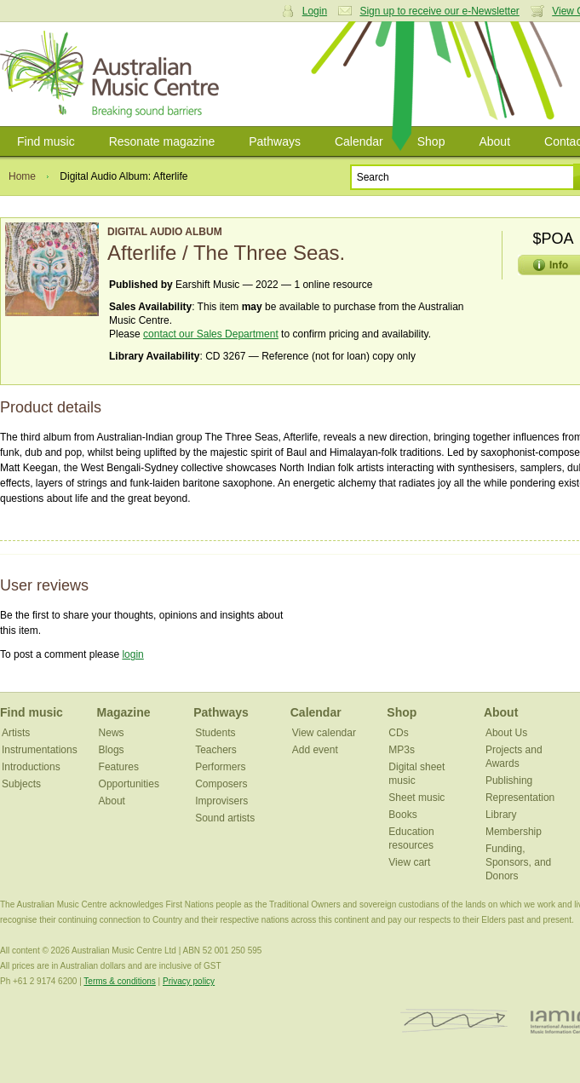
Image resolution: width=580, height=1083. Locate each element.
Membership (513, 832)
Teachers (216, 750)
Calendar (359, 141)
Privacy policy (189, 981)
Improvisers (221, 801)
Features (119, 767)
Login (314, 11)
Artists (16, 733)
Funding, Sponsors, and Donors (518, 862)
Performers (220, 767)
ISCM (454, 1021)
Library (501, 815)
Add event (315, 750)
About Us (506, 733)
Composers (221, 784)
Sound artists (225, 818)
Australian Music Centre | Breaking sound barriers (113, 74)
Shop (431, 141)
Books (402, 815)
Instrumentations (40, 750)
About (494, 141)
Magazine (124, 712)
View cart (409, 862)
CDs (398, 733)
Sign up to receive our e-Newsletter (439, 11)
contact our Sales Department (211, 334)
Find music (46, 141)
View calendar (324, 733)
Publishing (508, 780)
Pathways (275, 141)
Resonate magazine (162, 141)
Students (215, 733)
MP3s (401, 750)
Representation (519, 798)
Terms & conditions (119, 981)
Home (22, 176)
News (111, 733)
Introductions (31, 767)
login (132, 654)
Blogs (111, 750)
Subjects (21, 784)
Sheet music (416, 798)
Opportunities (129, 784)
